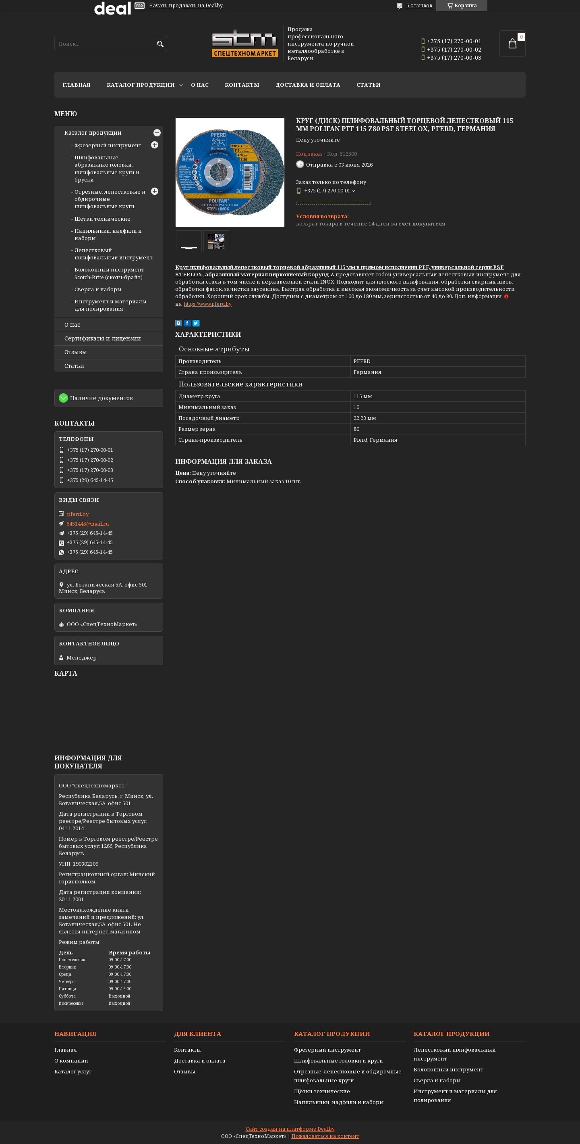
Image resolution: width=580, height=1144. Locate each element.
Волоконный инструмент (448, 1069)
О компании (71, 1060)
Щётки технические (322, 1091)
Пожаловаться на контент (325, 1136)
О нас (200, 84)
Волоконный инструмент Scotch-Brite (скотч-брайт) (109, 273)
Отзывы (75, 352)
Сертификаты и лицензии (102, 338)
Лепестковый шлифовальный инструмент (114, 253)
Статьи (368, 84)
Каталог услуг (72, 1071)
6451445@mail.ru (87, 523)
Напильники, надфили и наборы (339, 1102)
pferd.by (78, 514)
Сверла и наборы (98, 289)
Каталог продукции (141, 84)
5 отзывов (419, 5)
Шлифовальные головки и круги (338, 1060)
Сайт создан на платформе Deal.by (290, 1128)
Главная (76, 84)
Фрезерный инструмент (108, 145)
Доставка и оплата (308, 84)
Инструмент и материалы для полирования (111, 305)
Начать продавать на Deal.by (186, 5)
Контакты (242, 84)
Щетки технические (102, 218)
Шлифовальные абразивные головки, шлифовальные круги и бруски (107, 168)
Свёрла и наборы (437, 1080)
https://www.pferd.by (208, 304)
